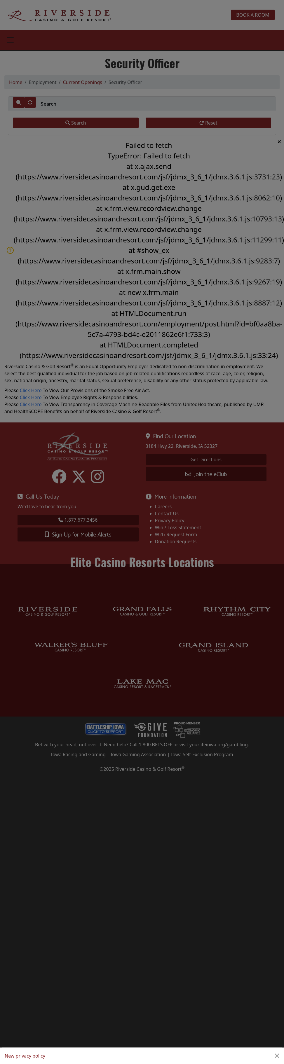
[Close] (277, 1055)
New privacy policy (25, 1056)
